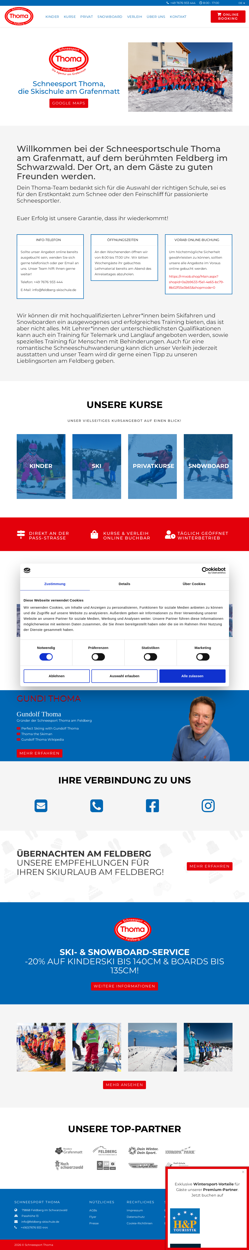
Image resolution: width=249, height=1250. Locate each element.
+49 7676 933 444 (182, 3)
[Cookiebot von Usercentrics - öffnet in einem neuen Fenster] (205, 570)
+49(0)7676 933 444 (33, 1227)
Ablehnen (57, 676)
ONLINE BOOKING (228, 17)
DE (242, 3)
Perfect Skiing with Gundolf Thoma (48, 728)
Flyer (92, 1217)
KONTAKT (178, 17)
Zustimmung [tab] (54, 584)
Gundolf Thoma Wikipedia (40, 739)
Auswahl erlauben (124, 676)
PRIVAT (86, 17)
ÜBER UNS (156, 17)
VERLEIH (134, 17)
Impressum (135, 1210)
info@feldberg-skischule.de (39, 1221)
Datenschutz (136, 1217)
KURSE (70, 17)
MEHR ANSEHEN (124, 1085)
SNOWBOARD (110, 17)
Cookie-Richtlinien (139, 1223)
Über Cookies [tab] (194, 584)
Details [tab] (124, 584)
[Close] (243, 1172)
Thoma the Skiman (34, 734)
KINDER (52, 17)
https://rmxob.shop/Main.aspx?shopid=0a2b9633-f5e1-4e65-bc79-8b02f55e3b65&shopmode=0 (196, 282)
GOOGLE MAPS (68, 103)
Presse (94, 1223)
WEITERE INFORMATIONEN (124, 986)
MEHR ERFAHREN (39, 753)
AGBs (93, 1210)
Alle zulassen (192, 676)
